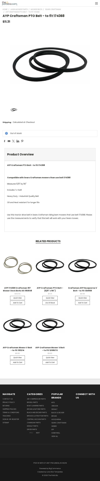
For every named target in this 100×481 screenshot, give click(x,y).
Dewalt (54, 409)
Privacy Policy (9, 402)
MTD (53, 402)
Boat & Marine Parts (35, 406)
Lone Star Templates (55, 472)
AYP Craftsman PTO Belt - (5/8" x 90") (50, 289)
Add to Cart (17, 303)
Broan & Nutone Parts (36, 409)
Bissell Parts (32, 402)
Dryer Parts (32, 429)
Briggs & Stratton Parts (37, 416)
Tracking (7, 416)
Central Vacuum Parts (36, 419)
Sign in (6, 419)
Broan (54, 416)
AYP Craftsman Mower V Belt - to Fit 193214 (17, 349)
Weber (54, 426)
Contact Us (8, 399)
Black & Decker (57, 412)
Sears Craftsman (58, 423)
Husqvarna (56, 419)
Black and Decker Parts (37, 412)
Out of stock (50, 303)
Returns (6, 406)
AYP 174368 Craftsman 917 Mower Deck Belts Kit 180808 (17, 289)
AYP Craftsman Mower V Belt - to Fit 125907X (50, 349)
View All (54, 436)
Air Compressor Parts (36, 399)
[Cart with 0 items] (91, 3)
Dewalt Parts (32, 426)
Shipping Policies (9, 409)
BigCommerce (55, 468)
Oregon (54, 406)
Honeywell (55, 433)
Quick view (17, 298)
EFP (52, 429)
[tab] (50, 154)
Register (15, 419)
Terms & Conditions (11, 412)
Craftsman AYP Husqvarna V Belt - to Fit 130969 (82, 289)
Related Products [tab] (48, 241)
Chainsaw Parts (34, 423)
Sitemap (6, 423)
